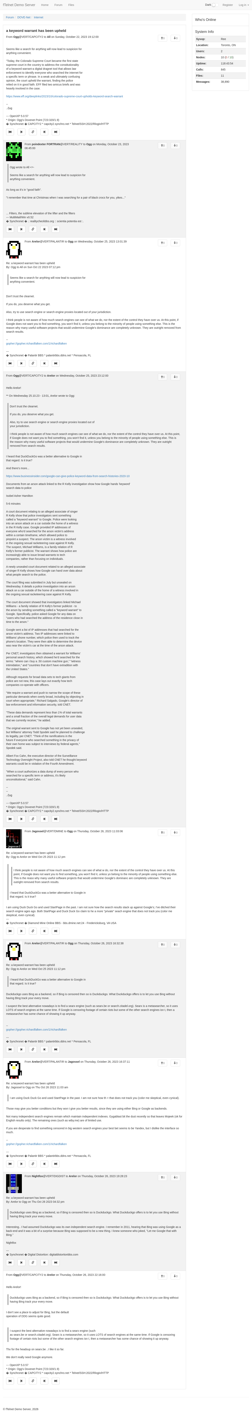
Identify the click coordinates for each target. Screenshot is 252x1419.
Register (228, 5)
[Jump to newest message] (56, 132)
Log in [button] (244, 5)
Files (71, 5)
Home (44, 5)
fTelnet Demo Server (19, 5)
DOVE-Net (23, 17)
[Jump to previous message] (21, 132)
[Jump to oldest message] (10, 132)
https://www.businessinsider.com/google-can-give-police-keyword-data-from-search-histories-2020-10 (68, 476)
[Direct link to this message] (33, 132)
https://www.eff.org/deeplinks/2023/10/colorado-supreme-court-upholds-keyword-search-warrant (64, 96)
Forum (58, 5)
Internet (38, 17)
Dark (212, 5)
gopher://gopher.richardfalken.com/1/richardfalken (36, 343)
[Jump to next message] (44, 132)
